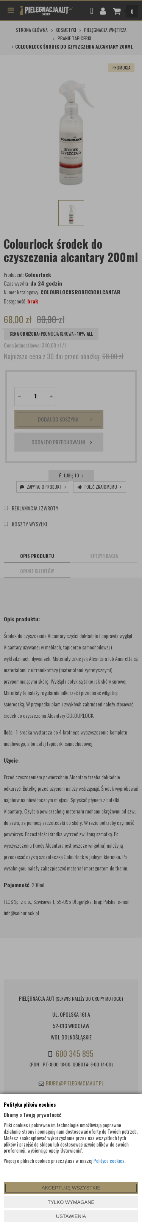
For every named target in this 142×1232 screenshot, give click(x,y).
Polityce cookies (109, 1160)
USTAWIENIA (71, 1216)
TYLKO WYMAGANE (71, 1202)
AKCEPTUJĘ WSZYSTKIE (71, 1188)
